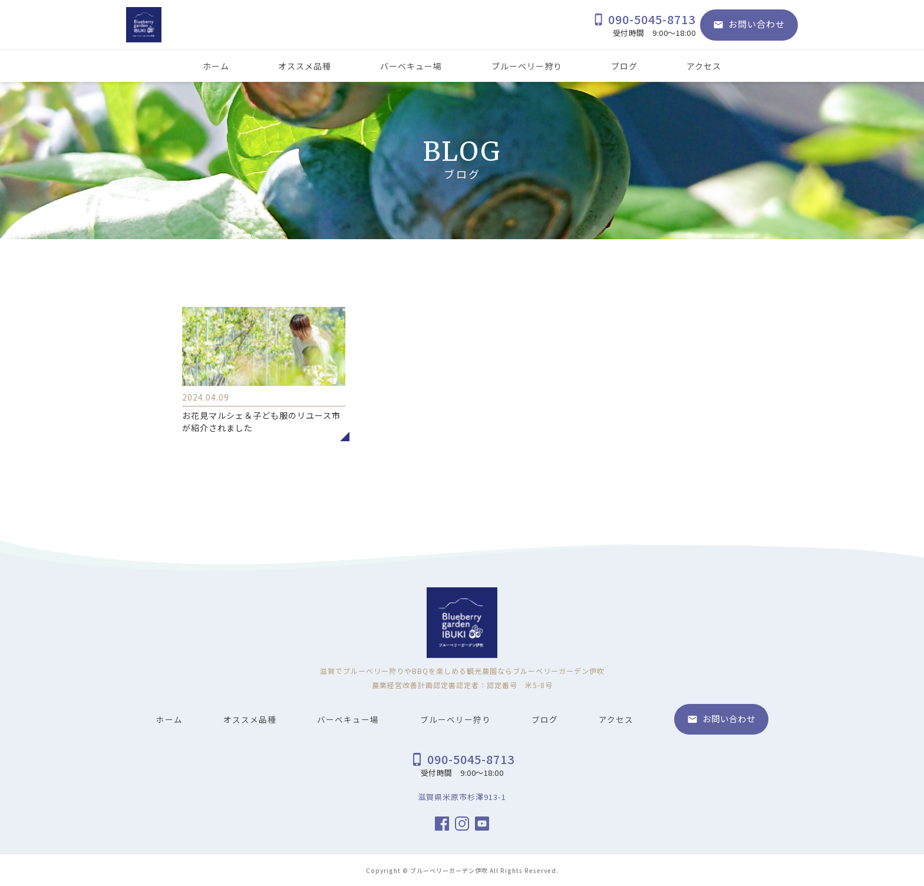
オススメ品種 (304, 66)
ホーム (216, 66)
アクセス (704, 66)
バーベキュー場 (411, 66)
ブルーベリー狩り (526, 66)
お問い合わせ (749, 24)
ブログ (624, 66)
